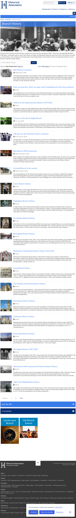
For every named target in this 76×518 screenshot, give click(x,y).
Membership (46, 9)
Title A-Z (20, 66)
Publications (66, 13)
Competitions (43, 480)
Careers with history (60, 491)
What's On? (22, 503)
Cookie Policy (58, 507)
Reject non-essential (47, 512)
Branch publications (56, 16)
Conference (61, 480)
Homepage (4, 475)
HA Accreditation (34, 480)
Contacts (31, 16)
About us (72, 9)
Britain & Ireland (14, 512)
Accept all (33, 512)
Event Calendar (5, 503)
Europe (22, 512)
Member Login (36, 475)
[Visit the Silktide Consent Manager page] (70, 512)
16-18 (17, 491)
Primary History (52, 480)
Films (2, 493)
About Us (14, 475)
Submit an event (62, 498)
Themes (27, 498)
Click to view (38, 76)
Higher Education (41, 13)
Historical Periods (19, 498)
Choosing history (49, 491)
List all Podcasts (5, 512)
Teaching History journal (59, 485)
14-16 (13, 491)
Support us (64, 9)
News (9, 475)
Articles (47, 66)
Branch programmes (7, 16)
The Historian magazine (7, 498)
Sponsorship (44, 503)
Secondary (16, 13)
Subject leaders (25, 480)
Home (2, 19)
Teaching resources (6, 486)
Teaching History (14, 507)
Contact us (55, 9)
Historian (54, 13)
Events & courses (9, 493)
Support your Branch (42, 16)
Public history (53, 498)
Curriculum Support (6, 485)
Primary (5, 13)
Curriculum (4, 480)
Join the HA (28, 475)
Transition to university (37, 491)
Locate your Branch (20, 16)
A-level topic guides (25, 491)
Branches (8, 19)
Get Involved (21, 475)
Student (27, 13)
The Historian (23, 507)
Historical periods (5, 491)
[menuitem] (5, 13)
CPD (9, 480)
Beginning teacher (15, 480)
